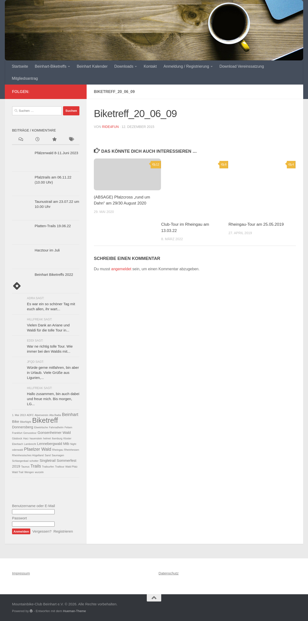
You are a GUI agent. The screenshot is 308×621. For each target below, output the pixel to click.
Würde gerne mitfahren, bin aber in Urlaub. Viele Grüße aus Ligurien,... (53, 372)
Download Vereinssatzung (241, 66)
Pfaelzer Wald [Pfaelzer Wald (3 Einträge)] (37, 449)
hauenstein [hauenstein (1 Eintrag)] (36, 438)
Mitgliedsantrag (25, 78)
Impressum (21, 573)
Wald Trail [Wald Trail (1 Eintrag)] (17, 472)
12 (155, 164)
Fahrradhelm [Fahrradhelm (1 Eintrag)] (56, 427)
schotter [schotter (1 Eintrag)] (33, 460)
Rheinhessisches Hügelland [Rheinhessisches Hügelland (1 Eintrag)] (28, 455)
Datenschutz (169, 573)
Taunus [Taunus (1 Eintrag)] (25, 466)
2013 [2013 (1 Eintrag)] (23, 415)
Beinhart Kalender (92, 66)
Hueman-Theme (74, 611)
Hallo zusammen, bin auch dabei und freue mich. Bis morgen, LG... (53, 399)
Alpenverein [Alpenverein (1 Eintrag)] (41, 415)
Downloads (123, 66)
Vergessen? (41, 531)
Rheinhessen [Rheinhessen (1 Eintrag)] (71, 449)
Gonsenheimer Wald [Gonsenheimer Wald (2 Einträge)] (54, 432)
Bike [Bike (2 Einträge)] (15, 421)
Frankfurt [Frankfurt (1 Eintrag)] (17, 432)
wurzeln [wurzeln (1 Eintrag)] (39, 472)
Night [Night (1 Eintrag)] (73, 444)
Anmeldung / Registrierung (186, 66)
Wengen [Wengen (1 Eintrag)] (29, 472)
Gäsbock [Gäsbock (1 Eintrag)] (17, 438)
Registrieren (63, 531)
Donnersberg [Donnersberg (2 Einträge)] (22, 427)
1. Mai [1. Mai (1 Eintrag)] (15, 415)
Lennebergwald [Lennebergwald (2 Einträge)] (49, 444)
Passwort (19, 518)
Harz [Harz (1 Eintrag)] (26, 438)
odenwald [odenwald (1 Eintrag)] (17, 449)
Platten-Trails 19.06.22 (53, 226)
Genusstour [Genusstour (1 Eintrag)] (30, 432)
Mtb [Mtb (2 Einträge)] (66, 444)
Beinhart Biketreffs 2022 (54, 274)
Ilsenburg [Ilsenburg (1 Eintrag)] (57, 438)
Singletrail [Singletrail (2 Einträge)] (47, 460)
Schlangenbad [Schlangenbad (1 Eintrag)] (20, 460)
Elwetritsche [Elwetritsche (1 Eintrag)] (41, 427)
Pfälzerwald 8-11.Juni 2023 (56, 153)
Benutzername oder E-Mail (33, 506)
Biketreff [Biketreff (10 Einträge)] (45, 420)
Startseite (20, 66)
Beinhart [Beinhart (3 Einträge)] (70, 414)
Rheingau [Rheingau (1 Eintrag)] (57, 449)
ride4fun (110, 127)
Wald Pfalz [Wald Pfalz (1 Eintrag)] (71, 466)
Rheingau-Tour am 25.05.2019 (256, 224)
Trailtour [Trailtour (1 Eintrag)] (59, 466)
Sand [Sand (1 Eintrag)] (48, 455)
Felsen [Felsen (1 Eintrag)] (68, 427)
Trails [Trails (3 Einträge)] (36, 466)
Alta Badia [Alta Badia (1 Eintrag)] (55, 415)
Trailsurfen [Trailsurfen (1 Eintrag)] (48, 466)
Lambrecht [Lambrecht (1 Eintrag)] (30, 444)
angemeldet (121, 269)
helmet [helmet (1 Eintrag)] (47, 438)
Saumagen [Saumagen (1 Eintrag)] (58, 455)
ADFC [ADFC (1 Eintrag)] (30, 415)
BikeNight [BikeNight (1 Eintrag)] (25, 421)
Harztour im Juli (47, 250)
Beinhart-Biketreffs (50, 66)
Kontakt (150, 66)
